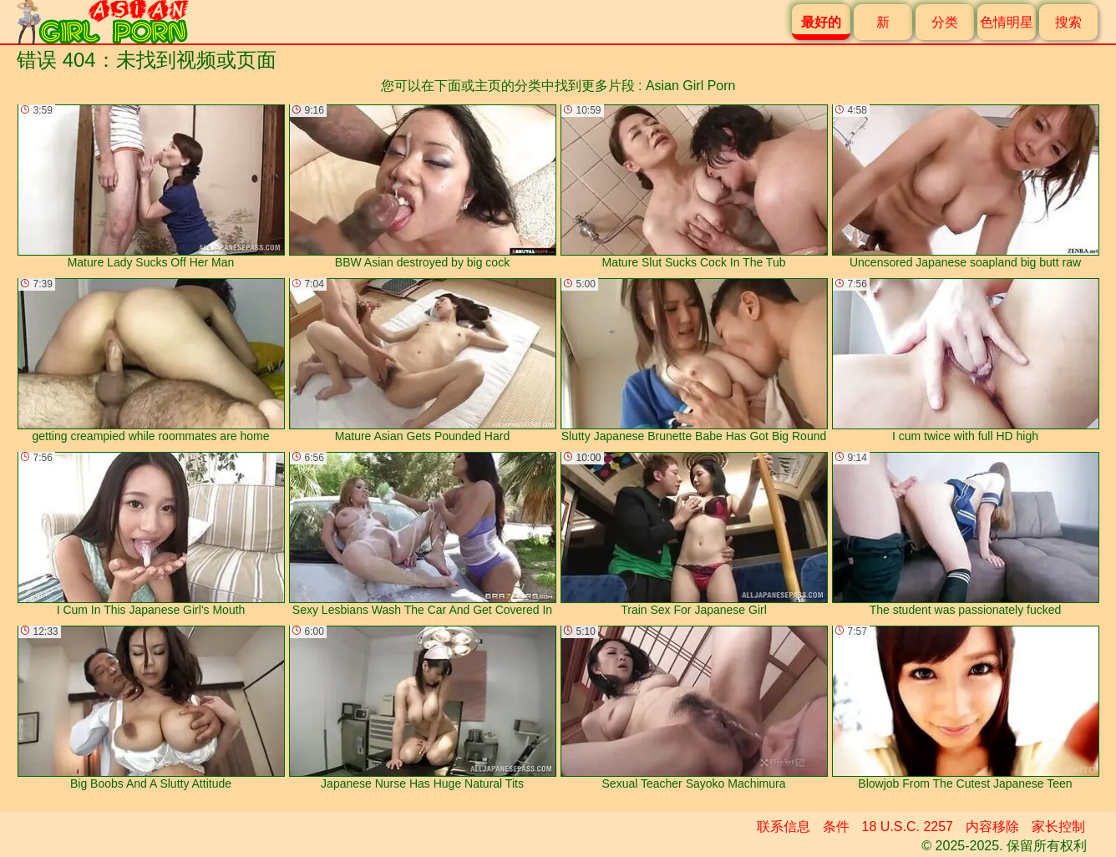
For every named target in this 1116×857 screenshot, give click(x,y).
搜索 (1068, 22)
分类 (944, 22)
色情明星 (1006, 22)
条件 (836, 826)
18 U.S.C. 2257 (907, 826)
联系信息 (783, 826)
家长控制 (1058, 826)
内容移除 (992, 826)
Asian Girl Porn (691, 86)
